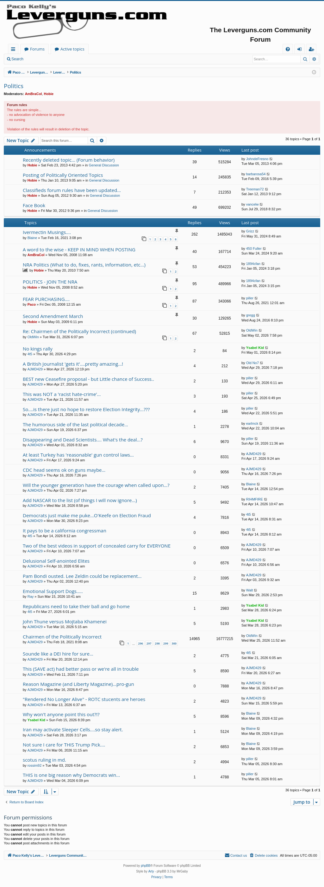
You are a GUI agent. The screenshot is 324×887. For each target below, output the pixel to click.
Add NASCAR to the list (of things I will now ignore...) (80, 500)
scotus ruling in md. (44, 760)
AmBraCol (33, 94)
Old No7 (252, 363)
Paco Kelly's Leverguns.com (50, 49)
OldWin (33, 337)
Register (58, 59)
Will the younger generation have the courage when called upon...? (96, 485)
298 (157, 643)
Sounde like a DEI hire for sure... (58, 653)
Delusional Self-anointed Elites (56, 561)
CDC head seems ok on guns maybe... (64, 470)
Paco (32, 304)
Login (37, 59)
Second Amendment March (53, 316)
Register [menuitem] (312, 50)
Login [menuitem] (300, 50)
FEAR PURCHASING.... (46, 299)
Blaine (32, 238)
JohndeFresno (257, 159)
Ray (31, 596)
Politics (13, 86)
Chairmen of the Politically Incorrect (62, 636)
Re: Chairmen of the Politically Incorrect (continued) (79, 331)
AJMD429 (35, 369)
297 (148, 643)
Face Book (34, 205)
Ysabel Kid (255, 348)
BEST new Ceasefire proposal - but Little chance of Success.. (88, 379)
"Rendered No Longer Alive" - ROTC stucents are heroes (84, 699)
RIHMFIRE (254, 499)
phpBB (145, 865)
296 (140, 643)
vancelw (252, 204)
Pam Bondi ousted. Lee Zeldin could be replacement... (82, 576)
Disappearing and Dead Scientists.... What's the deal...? (83, 439)
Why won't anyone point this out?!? (61, 714)
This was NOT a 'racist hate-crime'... (62, 394)
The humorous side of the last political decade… (75, 424)
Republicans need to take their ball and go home (76, 606)
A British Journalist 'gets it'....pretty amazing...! (73, 364)
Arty (151, 871)
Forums (99, 49)
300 (174, 643)
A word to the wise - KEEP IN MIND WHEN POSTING (79, 249)
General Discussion (104, 165)
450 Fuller (254, 248)
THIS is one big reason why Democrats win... (71, 775)
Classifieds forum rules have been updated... (72, 190)
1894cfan (253, 264)
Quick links (14, 50)
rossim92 (35, 765)
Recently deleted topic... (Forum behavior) (69, 160)
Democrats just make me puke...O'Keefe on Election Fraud (87, 515)
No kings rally (38, 348)
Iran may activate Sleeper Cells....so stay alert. (73, 729)
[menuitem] (288, 49)
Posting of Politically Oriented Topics (63, 175)
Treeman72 (255, 189)
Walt (249, 590)
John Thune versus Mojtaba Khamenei (65, 621)
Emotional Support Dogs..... (53, 591)
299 (165, 643)
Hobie (49, 94)
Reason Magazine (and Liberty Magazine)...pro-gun (78, 684)
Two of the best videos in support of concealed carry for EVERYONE (97, 545)
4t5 (30, 354)
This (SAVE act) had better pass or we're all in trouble (81, 669)
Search (17, 59)
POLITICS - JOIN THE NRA (50, 282)
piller (249, 298)
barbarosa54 (256, 174)
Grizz (250, 231)
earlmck (252, 423)
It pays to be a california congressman (64, 530)
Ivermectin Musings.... (47, 232)
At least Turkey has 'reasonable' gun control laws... (78, 455)
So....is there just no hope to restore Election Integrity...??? (86, 409)
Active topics (135, 49)
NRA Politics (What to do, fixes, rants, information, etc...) (84, 264)
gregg (250, 315)
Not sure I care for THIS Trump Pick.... (64, 744)
